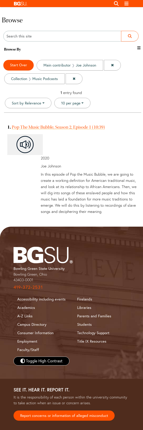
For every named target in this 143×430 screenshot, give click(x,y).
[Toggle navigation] (126, 3)
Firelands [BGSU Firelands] (84, 299)
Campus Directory (32, 324)
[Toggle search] (116, 3)
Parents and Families (94, 316)
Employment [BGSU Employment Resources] (27, 341)
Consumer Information (35, 332)
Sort (26, 103)
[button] (61, 3)
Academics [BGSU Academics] (26, 307)
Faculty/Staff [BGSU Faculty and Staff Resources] (28, 349)
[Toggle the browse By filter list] (139, 48)
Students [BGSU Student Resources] (84, 324)
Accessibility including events (41, 299)
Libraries (84, 307)
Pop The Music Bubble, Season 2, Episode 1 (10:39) (58, 127)
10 (70, 102)
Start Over (18, 65)
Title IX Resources (91, 341)
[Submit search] (130, 36)
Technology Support (93, 332)
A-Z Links (25, 316)
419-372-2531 (28, 287)
